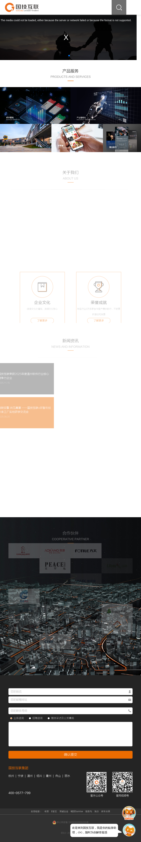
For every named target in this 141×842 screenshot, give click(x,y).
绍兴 (39, 776)
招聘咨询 (36, 718)
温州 (30, 776)
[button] (69, 55)
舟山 (58, 776)
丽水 (67, 776)
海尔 (96, 811)
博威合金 (63, 811)
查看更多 (70, 187)
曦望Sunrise (77, 811)
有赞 (46, 811)
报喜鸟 (88, 811)
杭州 (11, 776)
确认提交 (70, 755)
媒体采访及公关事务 (61, 718)
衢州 (48, 776)
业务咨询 (17, 718)
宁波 (20, 776)
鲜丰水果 (105, 811)
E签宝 (54, 811)
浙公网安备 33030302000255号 (70, 822)
